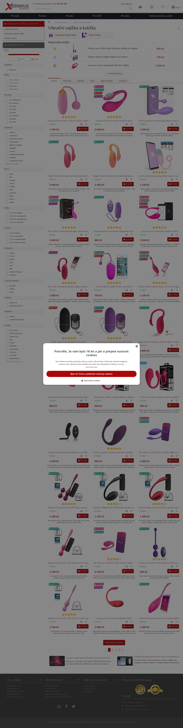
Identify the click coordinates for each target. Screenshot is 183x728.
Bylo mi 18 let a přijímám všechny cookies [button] (91, 373)
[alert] (91, 364)
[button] (91, 380)
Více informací (91, 367)
